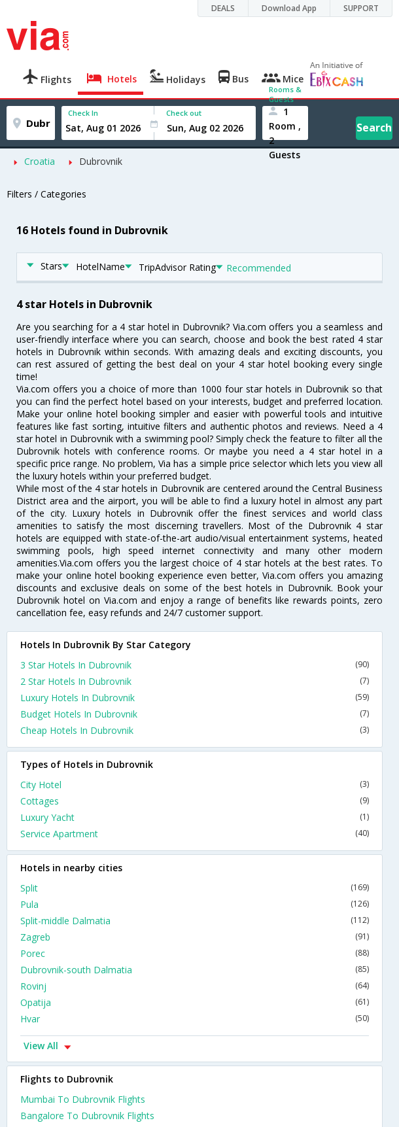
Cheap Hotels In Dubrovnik (194, 730)
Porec (194, 953)
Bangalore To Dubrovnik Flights (87, 1115)
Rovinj (194, 986)
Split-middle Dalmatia (194, 920)
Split (194, 888)
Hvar (194, 1019)
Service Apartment (194, 833)
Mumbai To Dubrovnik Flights (82, 1099)
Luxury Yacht (194, 817)
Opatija (194, 1002)
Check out (183, 113)
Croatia (39, 161)
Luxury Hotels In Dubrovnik (194, 697)
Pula (194, 904)
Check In (83, 113)
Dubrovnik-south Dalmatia (194, 969)
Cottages (194, 801)
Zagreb (194, 937)
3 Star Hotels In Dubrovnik (194, 665)
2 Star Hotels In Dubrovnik (194, 681)
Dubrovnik (100, 161)
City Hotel (194, 784)
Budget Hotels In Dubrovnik (194, 714)
